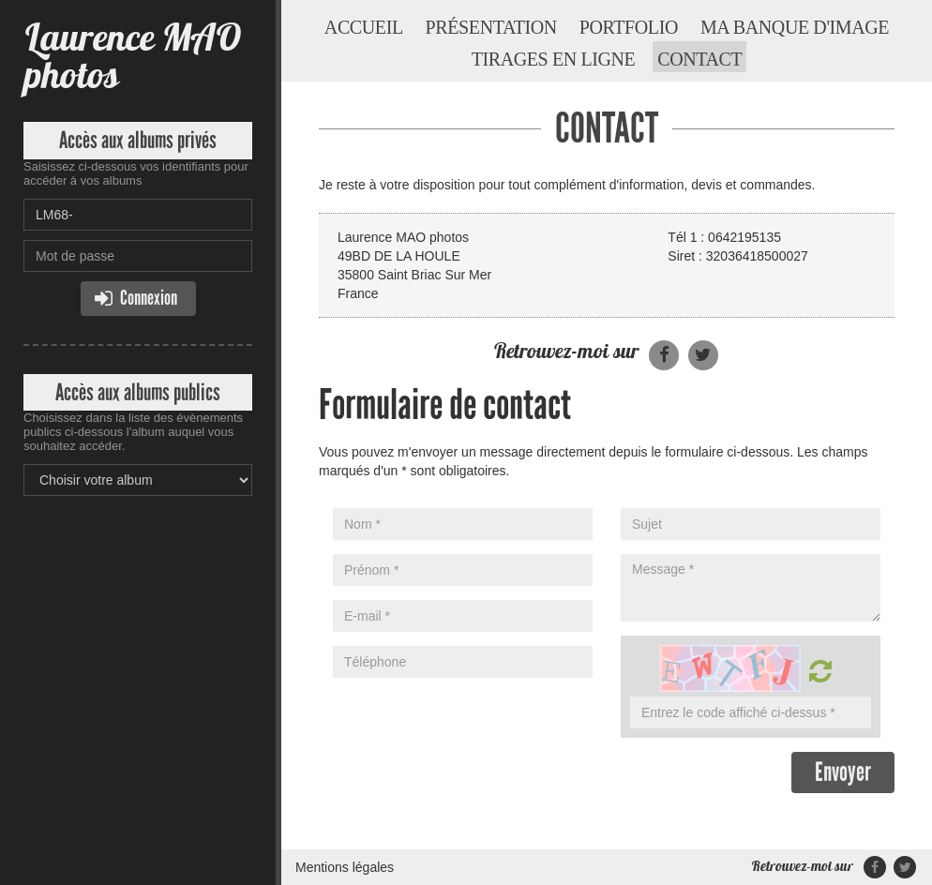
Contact (699, 59)
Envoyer (843, 772)
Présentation (491, 27)
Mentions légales (344, 867)
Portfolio (628, 27)
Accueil (363, 27)
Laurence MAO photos (132, 55)
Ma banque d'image (794, 27)
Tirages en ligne (554, 59)
